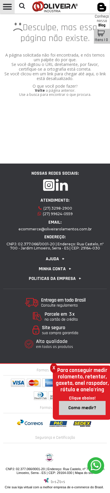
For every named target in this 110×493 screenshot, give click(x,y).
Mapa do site (84, 473)
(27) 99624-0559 (58, 214)
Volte (40, 90)
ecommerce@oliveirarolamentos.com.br (55, 229)
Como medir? (82, 408)
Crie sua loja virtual (18, 487)
